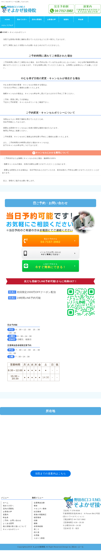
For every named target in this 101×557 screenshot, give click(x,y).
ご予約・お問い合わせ (12, 527)
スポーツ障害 (39, 545)
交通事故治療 (39, 510)
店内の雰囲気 (37, 19)
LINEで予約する (49, 271)
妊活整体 (37, 518)
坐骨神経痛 (38, 533)
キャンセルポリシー (11, 536)
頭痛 (35, 527)
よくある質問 (8, 530)
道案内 (66, 19)
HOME (7, 19)
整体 (35, 512)
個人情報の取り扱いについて (14, 533)
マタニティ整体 (40, 515)
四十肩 (36, 539)
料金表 (80, 19)
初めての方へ (22, 19)
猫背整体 (37, 524)
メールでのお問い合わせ (49, 257)
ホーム (5, 510)
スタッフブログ (7, 25)
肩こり (36, 536)
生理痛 (36, 542)
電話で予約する (49, 241)
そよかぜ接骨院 (39, 554)
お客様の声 (51, 19)
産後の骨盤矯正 (40, 521)
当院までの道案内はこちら (50, 480)
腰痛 (35, 530)
